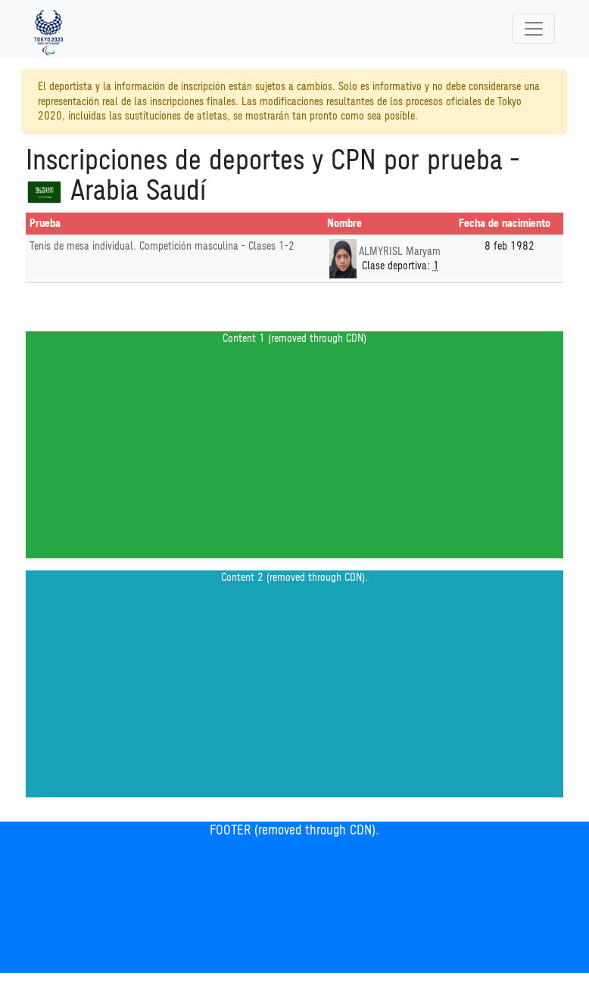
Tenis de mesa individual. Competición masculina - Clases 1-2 (162, 246)
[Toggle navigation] (534, 29)
